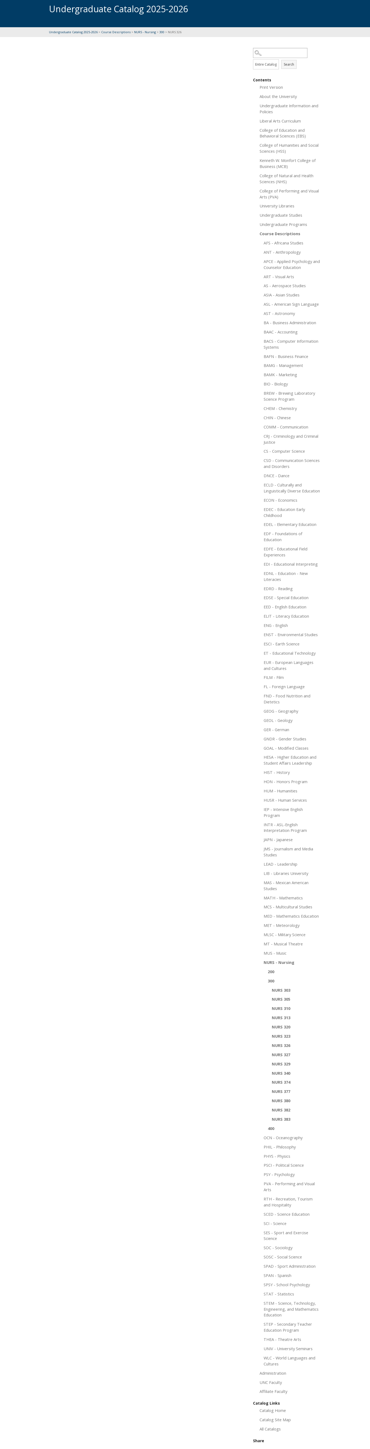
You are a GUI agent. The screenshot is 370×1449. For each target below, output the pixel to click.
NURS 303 (281, 990)
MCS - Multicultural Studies (288, 906)
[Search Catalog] (280, 53)
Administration (273, 1373)
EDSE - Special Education (286, 597)
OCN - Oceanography (283, 1137)
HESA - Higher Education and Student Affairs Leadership (290, 760)
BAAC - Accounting (281, 332)
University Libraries (277, 206)
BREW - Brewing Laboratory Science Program (289, 396)
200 (271, 971)
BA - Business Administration (290, 322)
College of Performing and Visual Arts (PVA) (289, 194)
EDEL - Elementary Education (290, 524)
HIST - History (277, 772)
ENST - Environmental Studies (291, 634)
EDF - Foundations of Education (283, 536)
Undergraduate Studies (281, 215)
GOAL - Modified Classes (286, 748)
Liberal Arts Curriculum (280, 121)
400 (271, 1128)
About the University (278, 96)
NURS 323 (281, 1036)
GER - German (276, 729)
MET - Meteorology (282, 925)
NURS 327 (281, 1054)
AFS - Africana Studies (283, 243)
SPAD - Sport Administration (290, 1266)
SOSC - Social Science (283, 1257)
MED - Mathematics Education (291, 916)
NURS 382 (281, 1110)
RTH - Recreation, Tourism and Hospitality (288, 1202)
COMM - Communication (286, 427)
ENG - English (276, 625)
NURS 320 (281, 1027)
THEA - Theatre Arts (282, 1339)
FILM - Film (274, 677)
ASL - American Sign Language (291, 304)
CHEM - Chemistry (280, 408)
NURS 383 (281, 1119)
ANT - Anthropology (282, 252)
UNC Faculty (271, 1382)
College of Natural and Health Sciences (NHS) (286, 178)
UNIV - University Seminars (288, 1348)
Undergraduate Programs (283, 224)
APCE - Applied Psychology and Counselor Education (292, 264)
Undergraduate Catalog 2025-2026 (73, 32)
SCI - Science (275, 1223)
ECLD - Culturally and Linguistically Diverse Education (292, 488)
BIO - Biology (276, 384)
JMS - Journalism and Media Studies (288, 851)
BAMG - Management (283, 365)
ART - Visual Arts (279, 276)
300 (161, 32)
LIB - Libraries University (286, 873)
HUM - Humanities (280, 791)
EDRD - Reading (278, 588)
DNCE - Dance (276, 475)
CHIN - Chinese (277, 417)
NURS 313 (281, 1017)
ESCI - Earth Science (282, 644)
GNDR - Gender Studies (285, 739)
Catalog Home (273, 1410)
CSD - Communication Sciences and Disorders (292, 463)
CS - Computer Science (284, 451)
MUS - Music (275, 953)
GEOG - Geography (281, 711)
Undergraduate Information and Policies (289, 108)
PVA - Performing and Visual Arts (289, 1186)
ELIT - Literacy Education (286, 616)
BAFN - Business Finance (286, 356)
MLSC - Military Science (285, 934)
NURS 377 (281, 1091)
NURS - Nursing (145, 32)
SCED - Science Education (287, 1214)
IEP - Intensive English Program (283, 812)
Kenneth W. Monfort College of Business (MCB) (288, 163)
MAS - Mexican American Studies (286, 885)
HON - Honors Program (285, 781)
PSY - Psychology (279, 1174)
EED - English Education (285, 606)
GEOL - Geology (278, 720)
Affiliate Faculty (273, 1391)
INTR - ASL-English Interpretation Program (285, 827)
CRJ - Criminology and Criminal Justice (291, 439)
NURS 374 (281, 1082)
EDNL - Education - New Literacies (286, 576)
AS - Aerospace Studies (285, 285)
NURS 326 (281, 1045)
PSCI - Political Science (284, 1165)
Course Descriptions (116, 32)
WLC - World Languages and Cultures (289, 1361)
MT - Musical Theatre (283, 943)
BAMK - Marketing (280, 374)
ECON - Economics (280, 500)
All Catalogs (270, 1429)
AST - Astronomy (279, 313)
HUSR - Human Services (285, 800)
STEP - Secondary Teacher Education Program (288, 1327)
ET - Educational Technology (290, 653)
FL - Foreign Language (284, 686)
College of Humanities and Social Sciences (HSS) (289, 148)
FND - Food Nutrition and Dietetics (287, 698)
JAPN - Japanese (278, 839)
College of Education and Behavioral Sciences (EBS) (283, 133)
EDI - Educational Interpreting (291, 564)
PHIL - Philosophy (280, 1147)
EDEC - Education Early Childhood (284, 512)
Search (289, 64)
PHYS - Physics (277, 1156)
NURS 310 (281, 1008)
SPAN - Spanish (277, 1275)
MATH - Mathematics (283, 897)
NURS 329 (281, 1064)
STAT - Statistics (279, 1294)
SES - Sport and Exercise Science (286, 1235)
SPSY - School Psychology (287, 1284)
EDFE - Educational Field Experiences (285, 551)
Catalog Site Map (275, 1419)
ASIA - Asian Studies (282, 295)
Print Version (271, 87)
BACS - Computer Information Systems (291, 344)
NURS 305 (281, 999)
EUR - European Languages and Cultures (288, 665)
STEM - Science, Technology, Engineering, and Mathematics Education (291, 1309)
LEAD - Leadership (280, 864)
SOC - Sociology (278, 1247)
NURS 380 (281, 1100)
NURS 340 (281, 1073)
